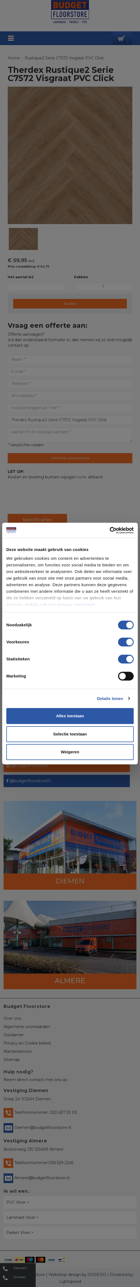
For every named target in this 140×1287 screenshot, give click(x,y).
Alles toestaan (70, 715)
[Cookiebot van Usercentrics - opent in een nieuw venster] (110, 530)
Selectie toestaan (70, 734)
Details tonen (110, 698)
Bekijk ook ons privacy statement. (61, 604)
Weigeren (70, 751)
